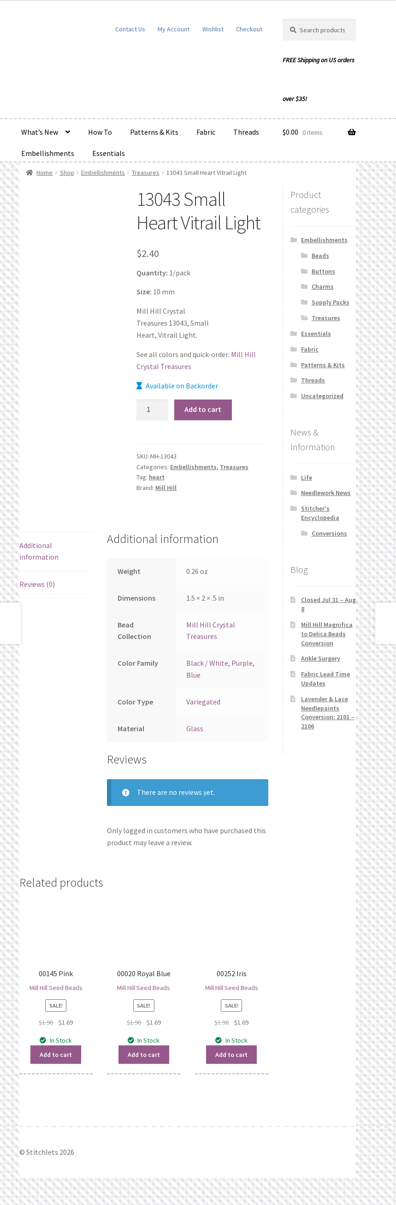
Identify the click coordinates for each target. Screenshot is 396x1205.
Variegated (203, 701)
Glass (194, 728)
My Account (173, 29)
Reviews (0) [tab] (37, 584)
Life (306, 477)
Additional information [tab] (39, 551)
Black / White (207, 663)
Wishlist (213, 29)
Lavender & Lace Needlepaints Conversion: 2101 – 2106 (328, 712)
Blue (193, 675)
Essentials (108, 153)
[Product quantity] (152, 410)
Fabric (205, 132)
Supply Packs (330, 302)
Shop (67, 172)
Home (44, 172)
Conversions (329, 533)
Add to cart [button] (56, 1054)
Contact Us (130, 29)
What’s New (39, 132)
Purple (242, 663)
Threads (246, 132)
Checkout (249, 29)
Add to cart (202, 409)
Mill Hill (166, 487)
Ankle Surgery (320, 658)
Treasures (146, 172)
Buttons (323, 271)
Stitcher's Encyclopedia (320, 513)
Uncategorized (322, 396)
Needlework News (326, 493)
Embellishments (47, 153)
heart (157, 477)
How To (100, 132)
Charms (323, 286)
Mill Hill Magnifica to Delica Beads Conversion (327, 633)
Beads (320, 255)
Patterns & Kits (154, 132)
